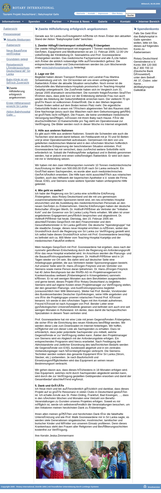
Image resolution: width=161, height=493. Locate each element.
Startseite (81, 13)
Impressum (103, 13)
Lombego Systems (90, 487)
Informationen (11, 21)
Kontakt (91, 13)
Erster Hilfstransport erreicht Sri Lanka (18, 104)
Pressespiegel (12, 34)
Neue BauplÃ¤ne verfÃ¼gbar (16, 52)
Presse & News (80, 21)
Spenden (34, 21)
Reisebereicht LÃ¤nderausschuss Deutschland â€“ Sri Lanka (18, 69)
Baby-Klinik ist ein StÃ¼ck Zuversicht (17, 81)
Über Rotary (117, 13)
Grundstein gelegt (17, 59)
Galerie (102, 21)
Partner (57, 21)
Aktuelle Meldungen (18, 39)
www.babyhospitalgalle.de (57, 67)
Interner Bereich (149, 21)
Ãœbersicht (10, 28)
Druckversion (154, 487)
